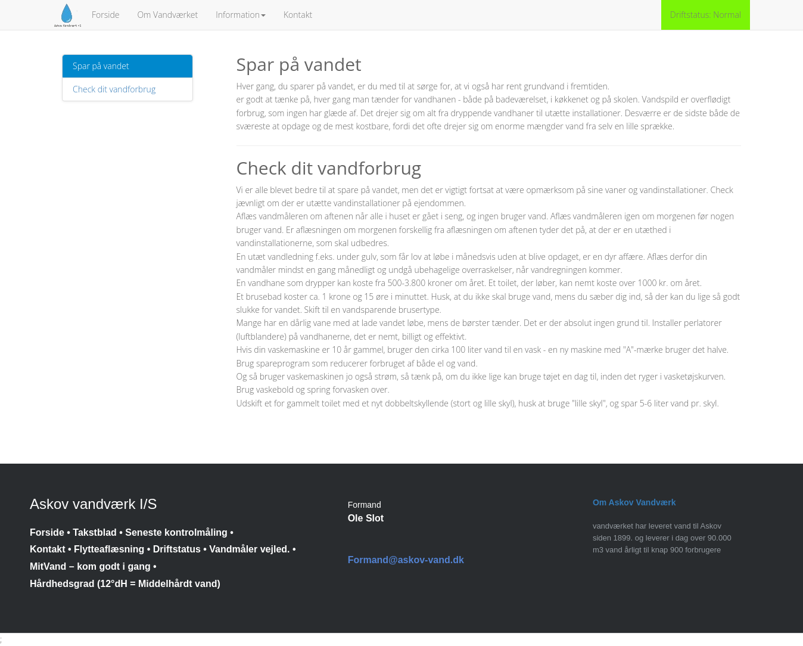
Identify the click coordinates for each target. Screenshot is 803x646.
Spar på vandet (101, 66)
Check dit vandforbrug (114, 89)
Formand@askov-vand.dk (406, 560)
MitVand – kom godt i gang (90, 566)
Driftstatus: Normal (705, 14)
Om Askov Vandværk (634, 502)
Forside (105, 14)
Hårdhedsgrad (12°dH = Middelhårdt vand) (125, 584)
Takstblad (95, 532)
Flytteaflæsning (109, 549)
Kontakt (298, 14)
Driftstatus (177, 549)
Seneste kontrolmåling (176, 532)
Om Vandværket (167, 14)
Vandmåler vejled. (249, 549)
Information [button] (241, 14)
